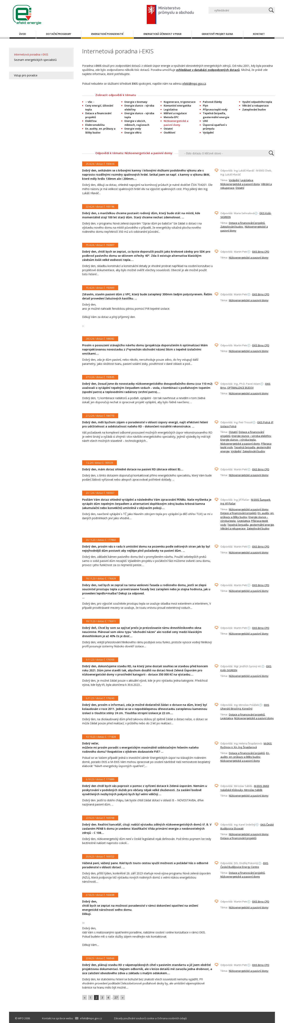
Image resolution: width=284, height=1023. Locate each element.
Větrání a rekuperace (255, 105)
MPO (21, 1018)
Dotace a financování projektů (247, 223)
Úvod (22, 34)
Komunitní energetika (177, 105)
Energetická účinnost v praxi (163, 34)
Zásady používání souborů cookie (134, 1018)
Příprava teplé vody (215, 109)
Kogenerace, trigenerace (180, 102)
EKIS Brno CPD (260, 251)
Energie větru (132, 132)
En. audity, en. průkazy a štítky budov (100, 130)
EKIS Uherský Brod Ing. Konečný (244, 707)
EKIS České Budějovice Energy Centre (244, 865)
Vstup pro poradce (25, 75)
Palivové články (212, 102)
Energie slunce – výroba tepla (238, 439)
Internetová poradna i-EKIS (31, 54)
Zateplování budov (254, 109)
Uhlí (205, 121)
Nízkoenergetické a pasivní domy (240, 184)
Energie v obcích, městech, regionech (136, 123)
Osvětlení (169, 132)
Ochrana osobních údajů (172, 1018)
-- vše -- (90, 102)
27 (116, 997)
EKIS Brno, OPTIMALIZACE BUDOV (245, 385)
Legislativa (170, 109)
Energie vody (132, 128)
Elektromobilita (95, 125)
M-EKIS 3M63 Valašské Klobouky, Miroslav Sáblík (244, 788)
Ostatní (168, 128)
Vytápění (208, 132)
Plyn (205, 105)
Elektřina (91, 121)
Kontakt (259, 34)
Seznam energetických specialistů (35, 60)
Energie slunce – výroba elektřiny (251, 436)
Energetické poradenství (107, 34)
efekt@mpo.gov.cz (194, 83)
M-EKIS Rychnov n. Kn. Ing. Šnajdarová (246, 745)
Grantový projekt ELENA (217, 34)
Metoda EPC (171, 117)
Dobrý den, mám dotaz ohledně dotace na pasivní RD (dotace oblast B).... (132, 469)
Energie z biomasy (135, 102)
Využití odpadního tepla (257, 102)
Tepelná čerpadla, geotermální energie (216, 115)
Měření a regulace (175, 113)
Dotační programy (58, 34)
